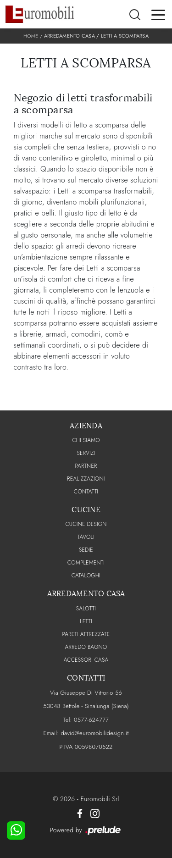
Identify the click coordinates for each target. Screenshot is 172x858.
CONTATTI (86, 491)
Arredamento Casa (69, 35)
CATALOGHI (86, 575)
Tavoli (86, 537)
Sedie (86, 550)
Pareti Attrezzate (86, 634)
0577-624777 (91, 719)
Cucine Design (85, 524)
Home (30, 35)
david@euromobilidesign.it (94, 733)
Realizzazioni (86, 479)
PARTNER (86, 466)
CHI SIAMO (86, 440)
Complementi (86, 563)
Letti (86, 621)
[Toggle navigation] (158, 14)
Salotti (86, 608)
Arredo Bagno (86, 647)
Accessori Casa (86, 660)
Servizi (86, 453)
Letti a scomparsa (125, 35)
